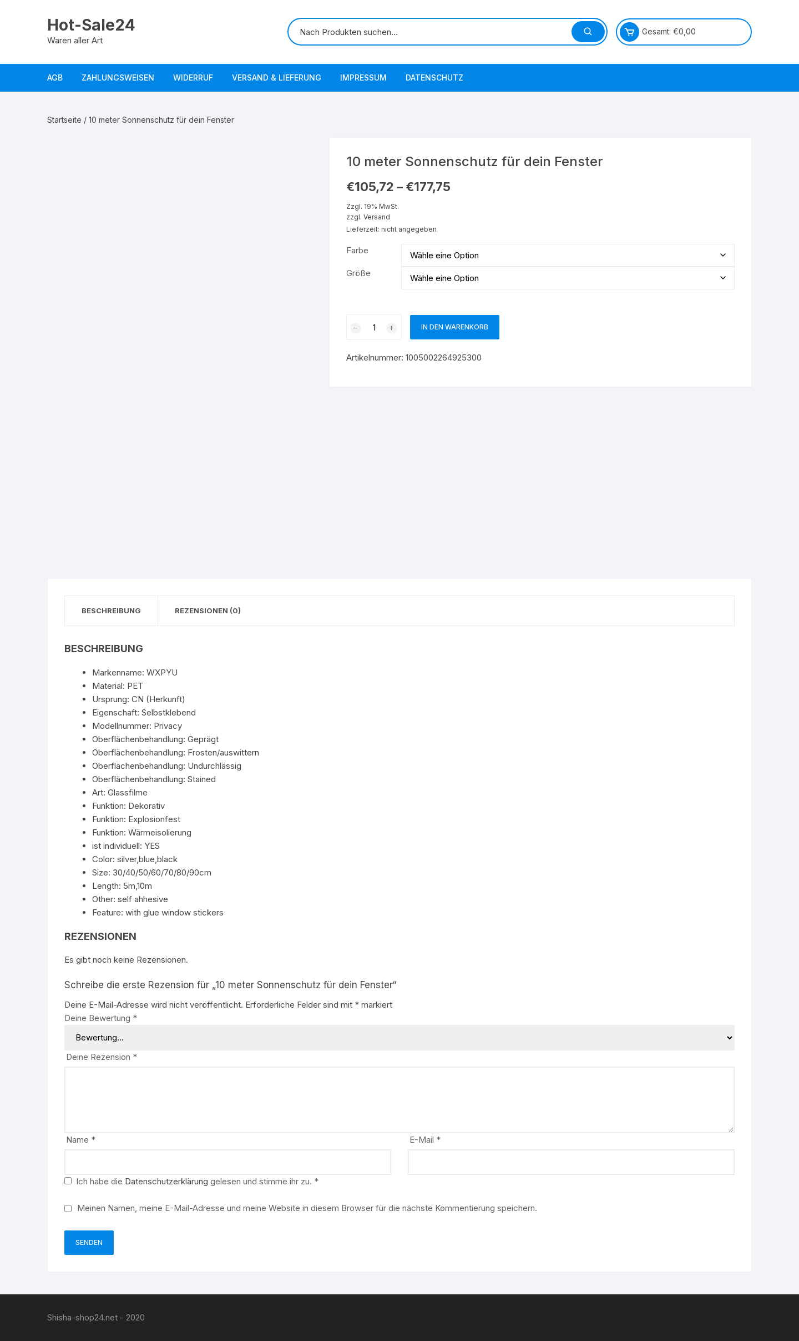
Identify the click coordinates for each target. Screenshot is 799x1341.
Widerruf (193, 77)
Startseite (64, 119)
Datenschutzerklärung (166, 1181)
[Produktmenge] (374, 327)
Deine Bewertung (100, 1018)
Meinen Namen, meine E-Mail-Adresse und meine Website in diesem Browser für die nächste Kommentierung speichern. (307, 1208)
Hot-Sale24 (91, 25)
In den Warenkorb (454, 327)
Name (80, 1139)
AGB (55, 77)
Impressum (363, 77)
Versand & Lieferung (276, 77)
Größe (358, 273)
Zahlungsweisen (118, 77)
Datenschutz (434, 77)
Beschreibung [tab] (111, 610)
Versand (376, 217)
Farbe (357, 250)
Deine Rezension (101, 1057)
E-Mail (425, 1139)
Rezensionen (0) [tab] (208, 610)
